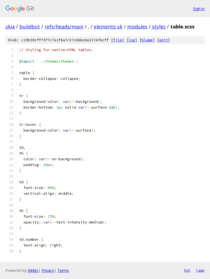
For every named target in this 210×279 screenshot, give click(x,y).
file (117, 40)
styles (159, 26)
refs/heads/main (64, 26)
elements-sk (108, 26)
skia (10, 26)
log (132, 40)
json (200, 270)
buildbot (29, 26)
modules (137, 26)
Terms (63, 270)
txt (187, 270)
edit (163, 40)
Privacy (48, 270)
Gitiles (33, 270)
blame (147, 40)
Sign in (199, 8)
